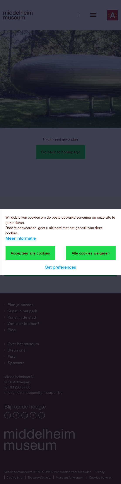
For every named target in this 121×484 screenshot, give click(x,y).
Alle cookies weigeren (91, 253)
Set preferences (60, 267)
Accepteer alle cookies (30, 253)
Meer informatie (20, 238)
